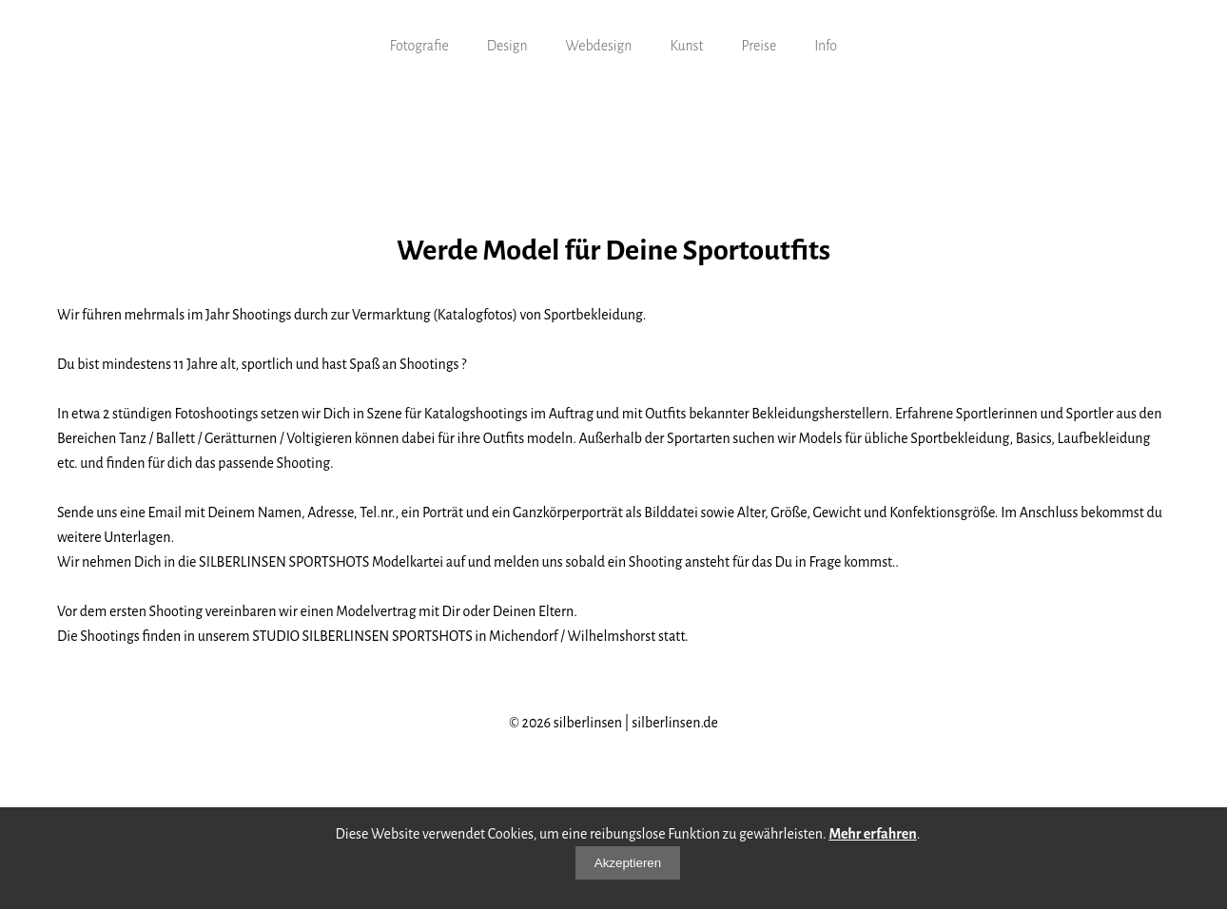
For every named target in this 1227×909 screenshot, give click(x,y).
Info (825, 45)
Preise (758, 45)
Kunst (686, 45)
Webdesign (599, 45)
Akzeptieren (627, 863)
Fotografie (419, 45)
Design (507, 45)
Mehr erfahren (872, 833)
